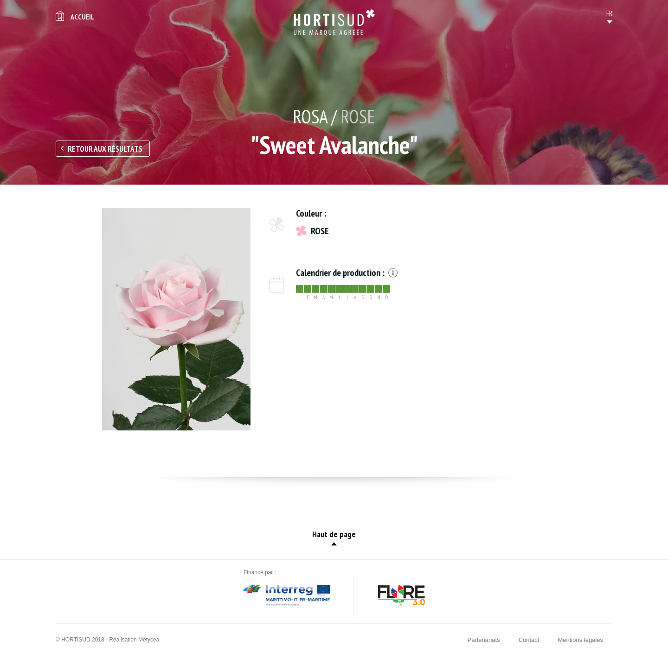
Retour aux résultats (105, 149)
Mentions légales (580, 639)
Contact (529, 639)
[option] (176, 319)
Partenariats (484, 639)
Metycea (148, 639)
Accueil (83, 16)
